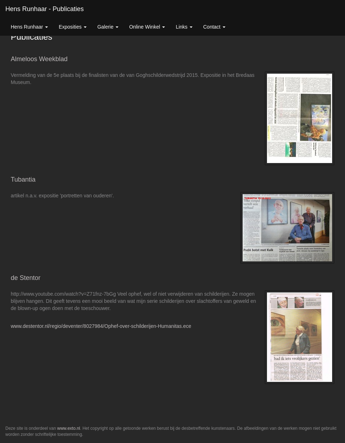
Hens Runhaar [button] (29, 27)
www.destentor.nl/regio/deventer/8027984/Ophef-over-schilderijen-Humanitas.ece (101, 326)
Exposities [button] (73, 27)
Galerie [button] (107, 27)
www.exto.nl (68, 428)
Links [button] (184, 27)
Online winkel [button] (147, 27)
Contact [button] (214, 27)
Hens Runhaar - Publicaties (44, 9)
